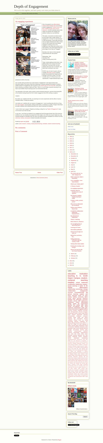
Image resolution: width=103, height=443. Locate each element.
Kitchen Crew (71, 348)
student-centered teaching (54, 123)
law (80, 363)
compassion (71, 302)
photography (82, 369)
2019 (71, 143)
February (73, 255)
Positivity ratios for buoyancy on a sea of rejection (77, 192)
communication (71, 316)
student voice (77, 373)
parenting (70, 369)
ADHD (69, 340)
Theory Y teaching (75, 219)
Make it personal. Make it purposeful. (77, 177)
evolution (70, 317)
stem (86, 335)
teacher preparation (73, 338)
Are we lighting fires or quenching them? (76, 224)
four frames (81, 359)
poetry (86, 369)
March (72, 253)
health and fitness (82, 317)
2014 (71, 260)
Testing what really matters (77, 243)
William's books (72, 386)
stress (86, 306)
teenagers (85, 311)
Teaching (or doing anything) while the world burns (80, 90)
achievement (75, 352)
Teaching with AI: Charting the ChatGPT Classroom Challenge (81, 77)
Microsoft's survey (51, 72)
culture (77, 302)
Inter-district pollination (76, 229)
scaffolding (82, 321)
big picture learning (78, 293)
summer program (84, 373)
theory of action (74, 375)
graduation (70, 328)
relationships (71, 289)
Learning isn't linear (75, 227)
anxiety (84, 352)
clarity (86, 353)
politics (69, 371)
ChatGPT (76, 344)
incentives (71, 361)
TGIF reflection (82, 348)
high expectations (78, 318)
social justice (74, 309)
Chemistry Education (72, 346)
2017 (71, 147)
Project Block (85, 313)
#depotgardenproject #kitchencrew (75, 339)
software (83, 372)
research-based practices (81, 331)
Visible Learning (71, 325)
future (86, 359)
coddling (69, 355)
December (73, 154)
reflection (76, 321)
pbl (73, 369)
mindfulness (71, 284)
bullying (75, 353)
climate (69, 306)
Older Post (60, 172)
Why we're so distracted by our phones (77, 204)
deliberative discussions (83, 355)
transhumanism (79, 376)
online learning (81, 368)
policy (86, 329)
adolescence (84, 301)
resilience (70, 332)
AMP (79, 301)
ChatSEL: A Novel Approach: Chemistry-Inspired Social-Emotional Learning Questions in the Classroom (80, 65)
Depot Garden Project (76, 313)
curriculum (85, 316)
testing (69, 375)
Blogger (59, 439)
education (72, 274)
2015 (71, 152)
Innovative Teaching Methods (82, 347)
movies (75, 365)
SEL (77, 348)
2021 (71, 138)
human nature (72, 298)
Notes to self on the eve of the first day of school (81, 111)
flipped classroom (75, 359)
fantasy (82, 357)
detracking (82, 327)
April (72, 171)
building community (78, 297)
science (75, 301)
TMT (87, 348)
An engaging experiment (77, 188)
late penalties (76, 363)
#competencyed (79, 292)
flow (74, 299)
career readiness (81, 353)
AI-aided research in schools (77, 342)
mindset (75, 320)
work (69, 377)
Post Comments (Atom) (42, 177)
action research (22, 123)
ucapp (86, 376)
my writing (85, 320)
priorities (76, 371)
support (82, 294)
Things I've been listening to (80, 324)
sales (80, 372)
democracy (70, 356)
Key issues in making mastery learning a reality (76, 197)
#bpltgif (70, 287)
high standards (79, 360)
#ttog (84, 339)
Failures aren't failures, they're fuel (76, 208)
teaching (71, 276)
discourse (81, 356)
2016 (71, 149)
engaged (20, 104)
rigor (69, 333)
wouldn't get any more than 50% (48, 85)
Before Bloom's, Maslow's (77, 221)
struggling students (83, 309)
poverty (72, 371)
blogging (71, 353)
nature (84, 365)
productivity (81, 371)
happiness (80, 310)
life (87, 286)
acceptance (70, 352)
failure (86, 297)
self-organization (74, 311)
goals (86, 327)
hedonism (70, 318)
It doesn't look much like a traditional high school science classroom (52, 29)
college (73, 355)
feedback (70, 299)
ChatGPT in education (83, 344)
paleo (86, 368)
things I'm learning (82, 375)
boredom (75, 310)
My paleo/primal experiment (75, 216)
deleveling (77, 327)
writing (69, 313)
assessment (79, 314)
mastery (28, 123)
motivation (45, 123)
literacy (69, 364)
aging (77, 325)
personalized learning (78, 329)
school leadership (82, 282)
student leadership (72, 336)
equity (82, 307)
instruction (76, 361)
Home (17, 13)
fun (84, 359)
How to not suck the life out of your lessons (76, 250)
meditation (70, 320)
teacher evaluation (83, 336)
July (72, 165)
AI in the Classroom (75, 340)
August (73, 162)
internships (80, 361)
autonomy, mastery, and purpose (23, 118)
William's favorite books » (82, 409)
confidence (78, 316)
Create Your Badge (71, 129)
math (69, 311)
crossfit (76, 355)
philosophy (79, 299)
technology (79, 289)
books (86, 305)
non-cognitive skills (78, 306)
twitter (83, 376)
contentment (81, 325)
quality (73, 372)
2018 (71, 145)
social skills (82, 322)
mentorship (85, 364)
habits (74, 317)
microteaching (71, 365)
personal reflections (82, 298)
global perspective (71, 360)
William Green (70, 126)
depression (75, 356)
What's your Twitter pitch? (77, 184)
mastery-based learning (36, 123)
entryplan (79, 357)
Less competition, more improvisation (76, 181)
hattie (74, 328)
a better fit (81, 286)
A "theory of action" (75, 186)
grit (78, 303)
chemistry (85, 314)
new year (75, 367)
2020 (71, 141)
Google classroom (80, 346)
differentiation (84, 287)
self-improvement (75, 322)
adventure (80, 352)
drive (72, 357)
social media (80, 333)
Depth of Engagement (31, 6)
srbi (84, 335)
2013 (71, 263)
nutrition (75, 368)
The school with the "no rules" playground (76, 174)
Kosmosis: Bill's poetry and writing (30, 13)
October (73, 158)
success (70, 292)
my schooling (80, 365)
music (79, 320)
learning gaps (85, 363)
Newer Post (18, 172)
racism (77, 372)
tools (74, 376)
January (73, 258)
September (74, 160)
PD (72, 324)
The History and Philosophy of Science (78, 351)
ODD (75, 348)
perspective (76, 369)
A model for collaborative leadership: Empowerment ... (77, 212)
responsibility (76, 332)
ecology (75, 357)
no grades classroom (81, 367)
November (73, 156)
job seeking (85, 361)
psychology (70, 321)
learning (86, 318)
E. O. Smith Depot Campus (78, 277)
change (85, 289)
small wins (73, 333)
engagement (84, 291)
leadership (79, 284)
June (72, 167)
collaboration (72, 291)
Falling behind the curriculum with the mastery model (76, 240)
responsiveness (84, 332)
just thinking (70, 363)
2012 (71, 265)
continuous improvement (74, 307)
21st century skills (78, 305)
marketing (73, 364)
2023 (71, 136)
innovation (85, 310)
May (72, 169)
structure (81, 311)
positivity (70, 331)
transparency (85, 338)
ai (82, 352)
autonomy (70, 310)
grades (74, 303)
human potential (79, 328)
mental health (79, 364)
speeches (80, 335)
